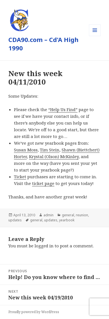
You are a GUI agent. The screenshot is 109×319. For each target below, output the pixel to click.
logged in (44, 245)
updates (15, 220)
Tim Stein (49, 150)
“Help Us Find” (62, 109)
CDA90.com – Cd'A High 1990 (43, 43)
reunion (82, 215)
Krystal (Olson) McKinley (54, 156)
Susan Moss (26, 150)
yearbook (66, 220)
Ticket (20, 176)
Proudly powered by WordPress (33, 311)
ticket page (43, 183)
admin (48, 215)
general (68, 215)
